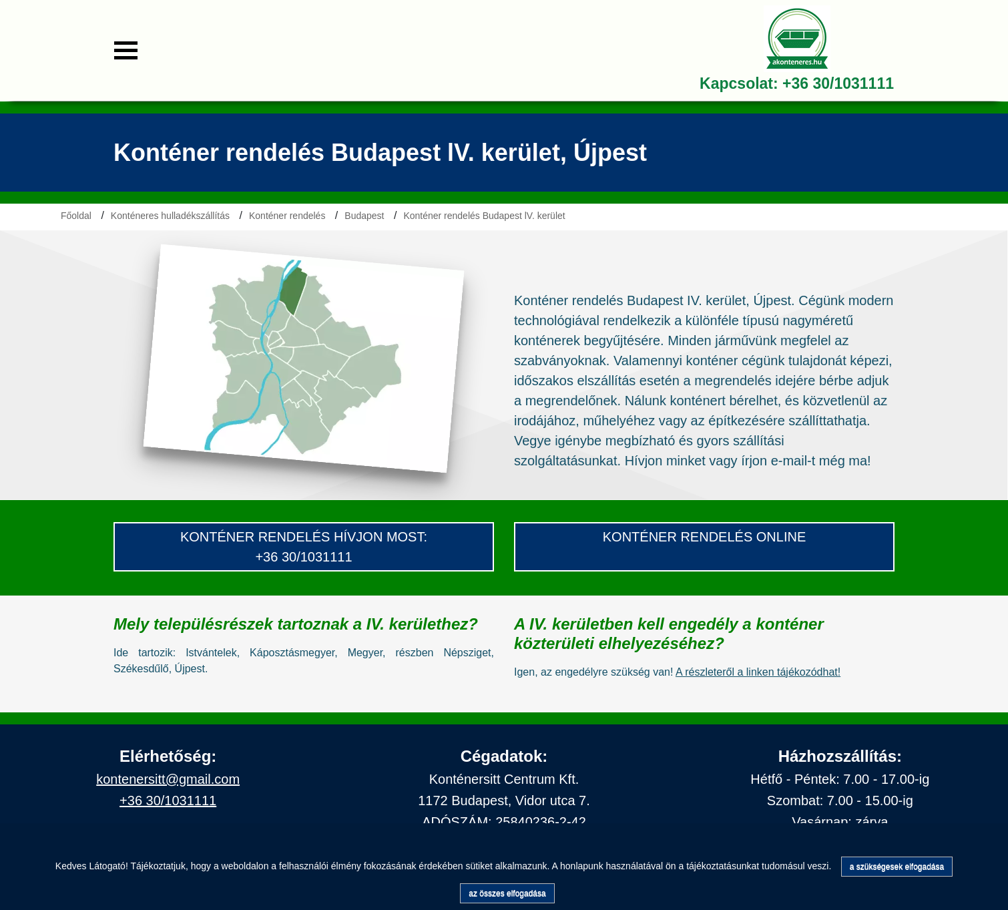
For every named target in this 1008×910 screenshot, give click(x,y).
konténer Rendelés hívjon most (302, 536)
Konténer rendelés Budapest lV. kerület (484, 215)
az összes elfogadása (507, 893)
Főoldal (76, 215)
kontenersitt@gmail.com (168, 779)
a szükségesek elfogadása (897, 866)
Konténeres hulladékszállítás (170, 215)
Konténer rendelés (287, 215)
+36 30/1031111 (838, 83)
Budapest (364, 215)
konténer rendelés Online (704, 536)
